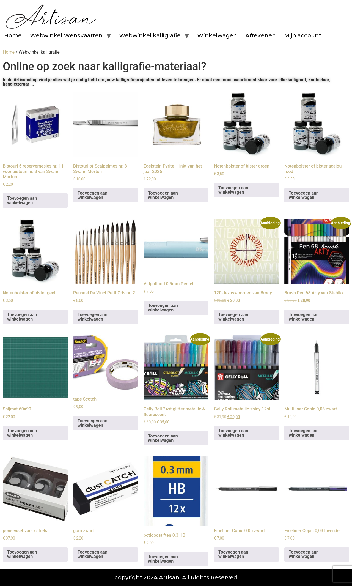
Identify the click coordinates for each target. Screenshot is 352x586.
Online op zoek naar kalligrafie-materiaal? (105, 66)
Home (13, 35)
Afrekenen (260, 35)
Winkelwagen (217, 35)
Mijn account (302, 35)
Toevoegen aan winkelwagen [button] (22, 200)
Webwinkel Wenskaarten (66, 35)
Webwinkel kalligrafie (150, 35)
